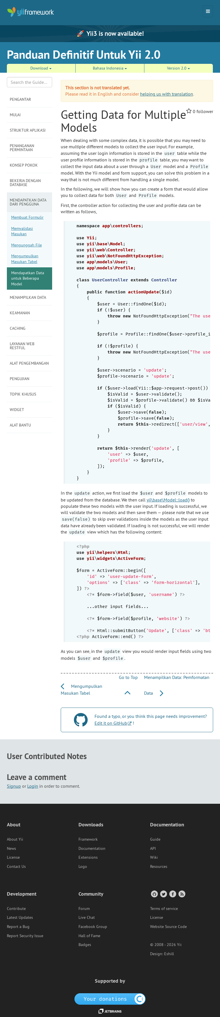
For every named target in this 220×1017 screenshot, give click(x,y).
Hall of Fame (89, 935)
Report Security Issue (25, 935)
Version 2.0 (178, 68)
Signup (14, 786)
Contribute (16, 908)
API (153, 848)
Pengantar (20, 99)
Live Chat (86, 917)
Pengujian (19, 378)
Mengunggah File (26, 245)
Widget (17, 409)
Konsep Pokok (24, 165)
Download (41, 68)
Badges (84, 944)
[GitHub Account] (154, 893)
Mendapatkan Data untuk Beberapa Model (27, 278)
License (13, 857)
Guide (155, 839)
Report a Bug (18, 926)
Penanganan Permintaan (22, 147)
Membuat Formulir (27, 217)
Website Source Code (168, 926)
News (11, 848)
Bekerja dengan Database (25, 182)
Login (32, 786)
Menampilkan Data (28, 297)
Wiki (154, 857)
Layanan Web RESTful (22, 345)
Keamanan (20, 312)
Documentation (91, 848)
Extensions (88, 857)
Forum (84, 908)
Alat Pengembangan (29, 363)
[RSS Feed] (181, 893)
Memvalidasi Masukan (22, 231)
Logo (82, 866)
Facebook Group (92, 926)
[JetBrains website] (110, 1010)
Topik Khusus (23, 394)
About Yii (15, 839)
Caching (17, 328)
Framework (88, 839)
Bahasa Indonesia (110, 68)
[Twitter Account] (163, 893)
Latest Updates (20, 917)
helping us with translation (166, 94)
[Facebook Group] (172, 893)
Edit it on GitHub (111, 723)
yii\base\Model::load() (168, 500)
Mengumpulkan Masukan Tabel (24, 258)
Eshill (169, 953)
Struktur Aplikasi (28, 130)
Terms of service (164, 908)
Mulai (15, 114)
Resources (158, 866)
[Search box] (29, 82)
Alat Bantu (20, 425)
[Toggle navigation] (208, 11)
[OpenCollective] (110, 998)
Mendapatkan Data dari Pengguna (28, 202)
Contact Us (16, 866)
